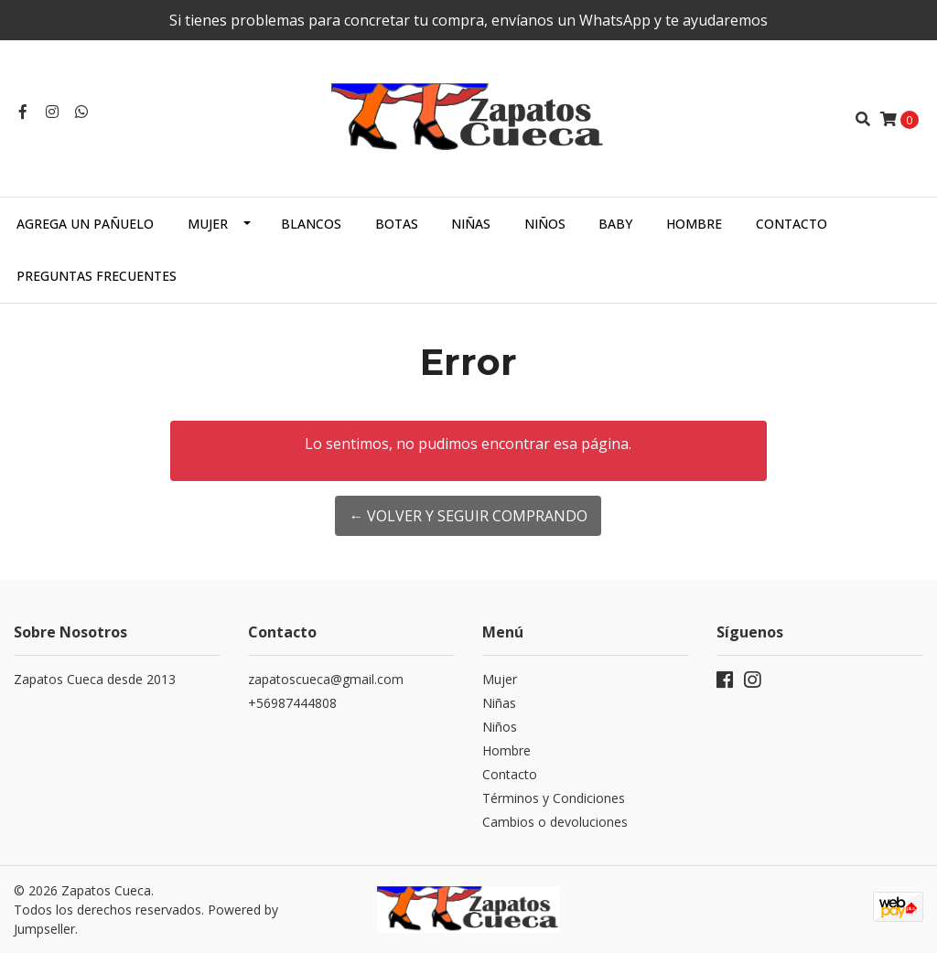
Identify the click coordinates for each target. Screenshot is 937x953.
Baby (615, 223)
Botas (396, 223)
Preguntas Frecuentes (96, 275)
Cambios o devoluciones (555, 821)
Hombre (694, 223)
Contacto (791, 223)
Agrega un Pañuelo (85, 223)
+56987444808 (292, 703)
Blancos (311, 223)
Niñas (470, 223)
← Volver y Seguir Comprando (468, 516)
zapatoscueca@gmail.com (326, 679)
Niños (544, 223)
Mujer (208, 223)
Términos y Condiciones (553, 798)
